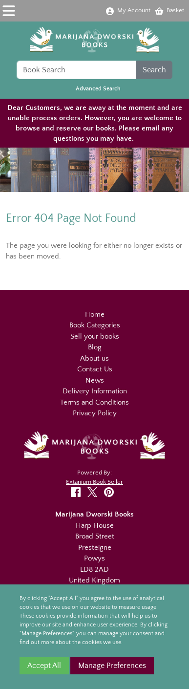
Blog (95, 347)
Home (95, 314)
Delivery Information (95, 391)
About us (94, 358)
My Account (127, 10)
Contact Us (94, 369)
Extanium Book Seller (94, 481)
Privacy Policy (95, 413)
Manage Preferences (112, 665)
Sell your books (94, 336)
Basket (169, 10)
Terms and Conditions (94, 402)
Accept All (44, 665)
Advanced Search (98, 89)
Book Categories (94, 325)
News (94, 380)
